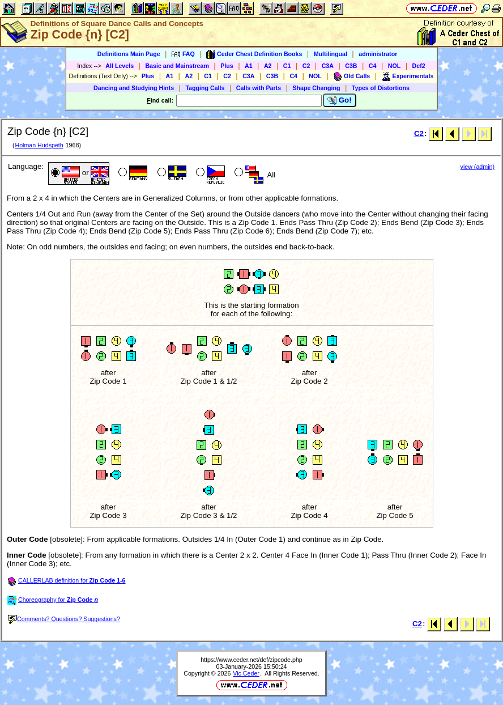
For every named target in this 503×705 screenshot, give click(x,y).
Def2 (418, 65)
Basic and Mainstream (177, 65)
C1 (287, 65)
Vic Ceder (246, 673)
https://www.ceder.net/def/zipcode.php (251, 659)
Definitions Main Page (128, 53)
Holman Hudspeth (39, 145)
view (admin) (478, 166)
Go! (339, 100)
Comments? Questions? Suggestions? (64, 618)
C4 (373, 65)
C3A (328, 65)
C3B (351, 65)
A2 (268, 65)
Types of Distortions (381, 87)
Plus (226, 65)
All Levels (119, 65)
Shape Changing (316, 87)
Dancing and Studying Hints (133, 87)
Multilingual (330, 53)
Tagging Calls (204, 87)
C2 (306, 65)
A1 (249, 65)
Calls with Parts (258, 87)
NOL (394, 65)
